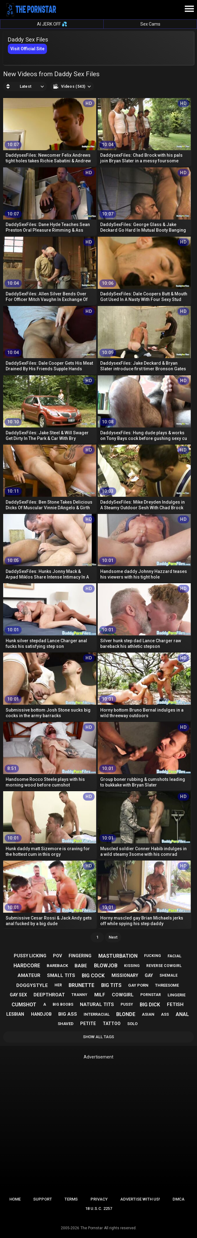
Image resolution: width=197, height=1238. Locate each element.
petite (88, 1023)
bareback (57, 965)
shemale (168, 975)
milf (99, 995)
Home (15, 1199)
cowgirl (123, 995)
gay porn (138, 985)
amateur (29, 975)
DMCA (178, 1199)
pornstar (150, 995)
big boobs (63, 1004)
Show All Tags (98, 1036)
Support (42, 1199)
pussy (127, 1004)
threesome (167, 985)
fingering (80, 955)
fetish (175, 1004)
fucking (152, 956)
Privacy (99, 1199)
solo (132, 1023)
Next (113, 937)
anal (182, 1014)
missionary (124, 975)
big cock (93, 976)
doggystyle (32, 985)
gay (149, 975)
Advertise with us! (140, 1199)
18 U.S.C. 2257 (98, 1208)
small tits (61, 975)
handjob (41, 1014)
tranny (79, 995)
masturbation (117, 956)
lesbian (15, 1014)
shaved (66, 1023)
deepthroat (49, 995)
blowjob (105, 966)
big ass (67, 1014)
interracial (97, 1014)
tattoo (112, 1023)
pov (57, 955)
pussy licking (30, 955)
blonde (125, 1014)
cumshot (24, 1005)
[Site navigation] (189, 9)
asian (148, 1014)
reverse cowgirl (164, 966)
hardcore (26, 966)
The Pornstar (91, 1228)
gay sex (18, 994)
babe (81, 966)
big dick (150, 1005)
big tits (111, 985)
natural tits (97, 1004)
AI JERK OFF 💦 (52, 24)
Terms (71, 1199)
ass (165, 1014)
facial (174, 956)
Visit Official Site (27, 48)
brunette (81, 985)
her (58, 985)
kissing (132, 966)
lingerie (176, 995)
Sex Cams (150, 24)
